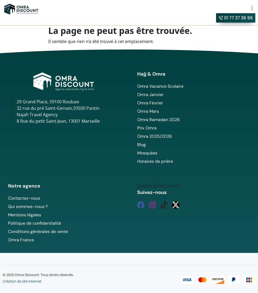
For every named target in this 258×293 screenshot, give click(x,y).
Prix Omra (147, 128)
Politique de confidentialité (34, 223)
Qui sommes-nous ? (28, 206)
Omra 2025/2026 (154, 136)
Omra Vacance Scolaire (160, 86)
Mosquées (147, 153)
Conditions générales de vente (38, 231)
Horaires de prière (155, 161)
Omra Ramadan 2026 (158, 119)
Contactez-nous (24, 198)
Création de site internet (22, 281)
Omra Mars (148, 111)
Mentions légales (24, 215)
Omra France (21, 240)
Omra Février (150, 103)
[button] (252, 8)
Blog (141, 144)
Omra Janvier (150, 94)
